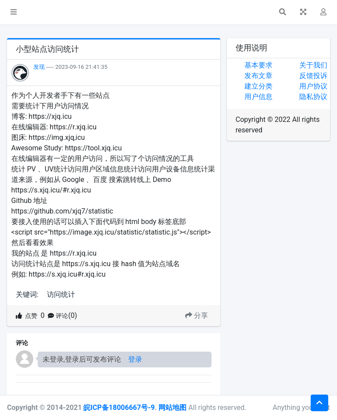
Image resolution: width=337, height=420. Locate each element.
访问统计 (61, 294)
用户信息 (258, 97)
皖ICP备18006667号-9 (118, 407)
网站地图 (172, 407)
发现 (39, 67)
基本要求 (258, 65)
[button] (14, 12)
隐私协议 (313, 97)
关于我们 (313, 65)
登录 (135, 359)
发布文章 (258, 75)
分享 (196, 315)
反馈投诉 (313, 75)
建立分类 (258, 86)
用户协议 (313, 86)
